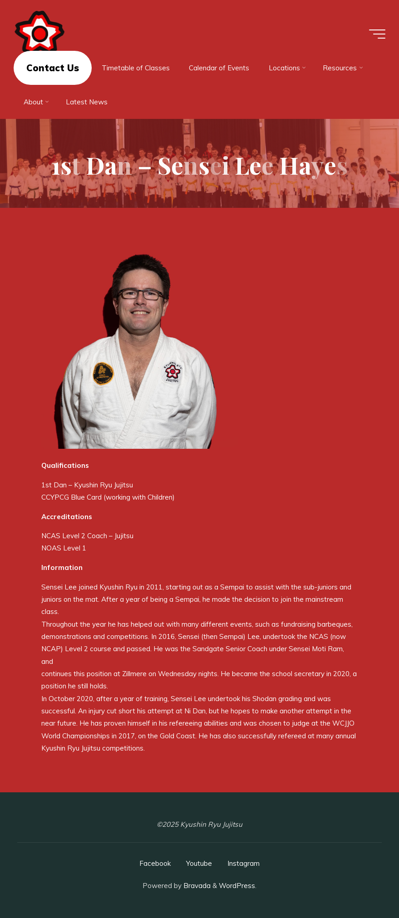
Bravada (196, 885)
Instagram (243, 863)
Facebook (155, 863)
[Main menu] (377, 34)
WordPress (237, 885)
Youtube (199, 863)
